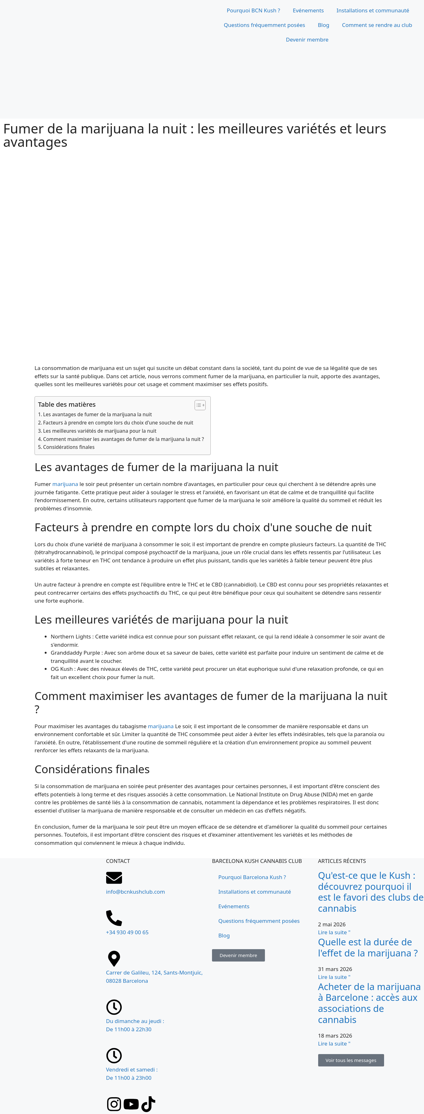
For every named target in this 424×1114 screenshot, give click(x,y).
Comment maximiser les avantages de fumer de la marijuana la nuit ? (123, 439)
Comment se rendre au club (377, 25)
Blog (323, 25)
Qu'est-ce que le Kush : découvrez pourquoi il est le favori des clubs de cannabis (371, 891)
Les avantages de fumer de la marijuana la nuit (97, 414)
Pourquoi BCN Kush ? (253, 10)
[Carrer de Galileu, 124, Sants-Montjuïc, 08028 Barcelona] (53, 994)
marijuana (65, 484)
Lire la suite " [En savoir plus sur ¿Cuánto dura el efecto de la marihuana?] (334, 977)
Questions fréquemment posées (264, 25)
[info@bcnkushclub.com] (114, 878)
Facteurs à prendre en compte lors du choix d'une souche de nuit (118, 422)
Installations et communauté (373, 10)
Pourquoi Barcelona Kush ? (252, 877)
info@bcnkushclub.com (135, 891)
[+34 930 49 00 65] (114, 918)
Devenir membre (307, 39)
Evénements (308, 10)
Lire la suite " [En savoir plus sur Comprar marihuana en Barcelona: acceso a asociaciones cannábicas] (334, 1043)
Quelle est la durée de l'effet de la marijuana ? (368, 947)
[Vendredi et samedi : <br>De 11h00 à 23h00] (114, 1056)
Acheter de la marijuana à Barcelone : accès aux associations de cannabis (369, 1003)
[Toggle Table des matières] (197, 405)
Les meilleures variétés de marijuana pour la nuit (99, 431)
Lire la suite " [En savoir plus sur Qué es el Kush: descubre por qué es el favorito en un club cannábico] (334, 932)
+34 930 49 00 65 (127, 932)
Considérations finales (68, 447)
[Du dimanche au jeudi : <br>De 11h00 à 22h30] (114, 1007)
